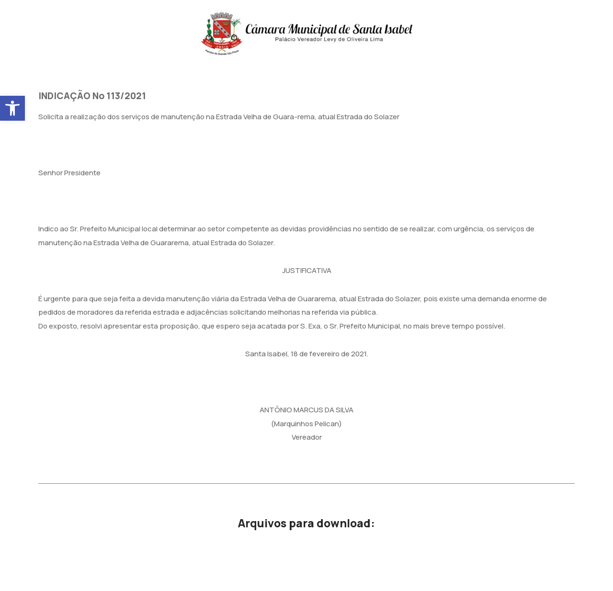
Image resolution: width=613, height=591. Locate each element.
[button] (12, 108)
